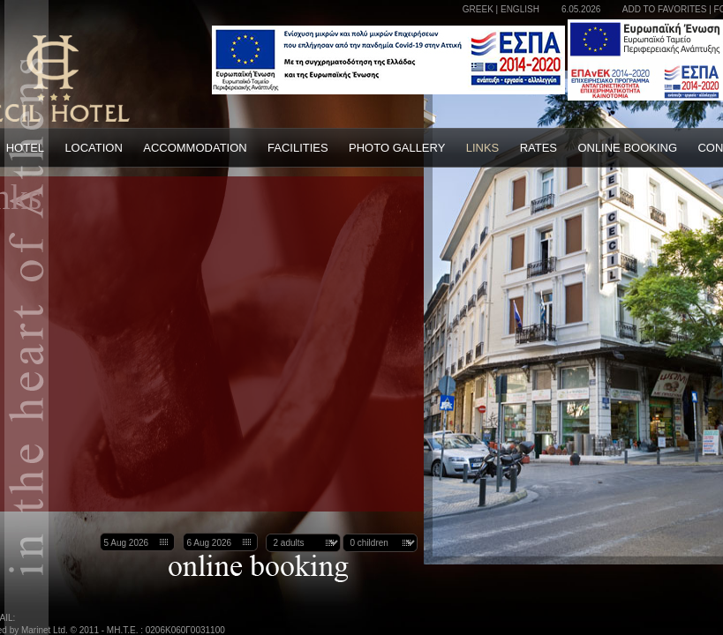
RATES (538, 147)
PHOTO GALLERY (397, 147)
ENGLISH (520, 9)
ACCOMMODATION (194, 147)
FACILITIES (297, 147)
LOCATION (93, 147)
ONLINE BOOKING (627, 147)
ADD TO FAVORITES (664, 9)
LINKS (483, 147)
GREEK (478, 9)
